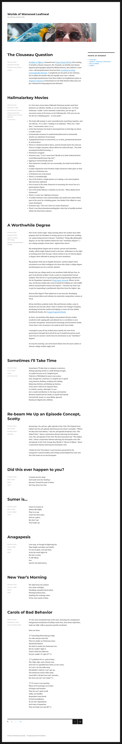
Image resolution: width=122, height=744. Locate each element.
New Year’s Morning (27, 577)
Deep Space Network (60, 280)
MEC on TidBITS (94, 63)
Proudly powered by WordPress (36, 736)
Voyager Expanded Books (56, 312)
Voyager (9, 244)
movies (9, 70)
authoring (10, 376)
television (10, 117)
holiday (9, 115)
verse (15, 376)
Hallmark (16, 113)
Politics (19, 67)
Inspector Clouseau (36, 81)
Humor (19, 110)
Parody (14, 625)
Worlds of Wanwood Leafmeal (28, 14)
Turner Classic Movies (63, 62)
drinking (10, 113)
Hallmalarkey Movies (27, 97)
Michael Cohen (12, 62)
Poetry (9, 373)
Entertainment (12, 67)
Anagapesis (18, 537)
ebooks (9, 242)
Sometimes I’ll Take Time (31, 360)
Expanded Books (17, 242)
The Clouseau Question (30, 54)
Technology (10, 240)
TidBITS (91, 65)
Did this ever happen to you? (35, 469)
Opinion (9, 238)
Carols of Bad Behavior (29, 612)
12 (21, 721)
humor (15, 115)
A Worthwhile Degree (28, 225)
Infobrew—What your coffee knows (100, 61)
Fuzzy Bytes (92, 59)
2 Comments (11, 119)
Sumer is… (17, 499)
